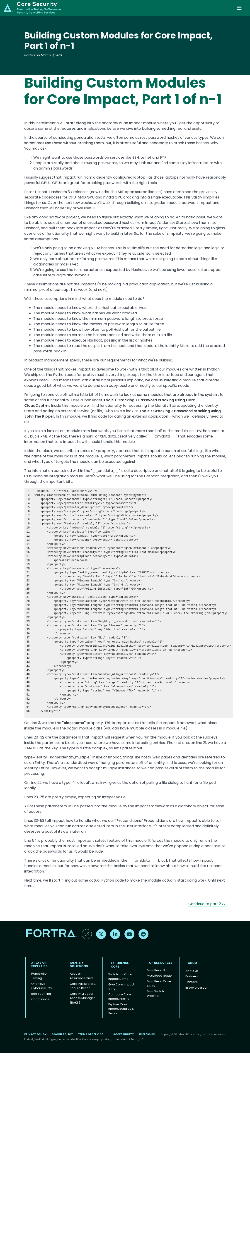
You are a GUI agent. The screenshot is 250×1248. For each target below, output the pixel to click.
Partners (191, 976)
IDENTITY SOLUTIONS (79, 964)
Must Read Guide (159, 975)
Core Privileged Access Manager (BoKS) (82, 998)
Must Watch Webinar (155, 993)
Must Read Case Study (159, 983)
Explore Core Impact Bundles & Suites (121, 1008)
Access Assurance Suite (82, 975)
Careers (191, 982)
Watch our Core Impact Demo (120, 976)
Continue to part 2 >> (207, 903)
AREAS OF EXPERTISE (39, 964)
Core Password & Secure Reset (83, 986)
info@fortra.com (197, 987)
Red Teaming (41, 994)
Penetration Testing (40, 975)
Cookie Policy (62, 1034)
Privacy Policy (35, 1034)
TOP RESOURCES (159, 963)
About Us (192, 971)
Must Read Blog (158, 970)
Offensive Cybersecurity (41, 986)
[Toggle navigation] (239, 7)
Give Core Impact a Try (121, 986)
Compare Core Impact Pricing (119, 996)
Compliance (40, 999)
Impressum (147, 1034)
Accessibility (123, 1034)
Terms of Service (90, 1034)
